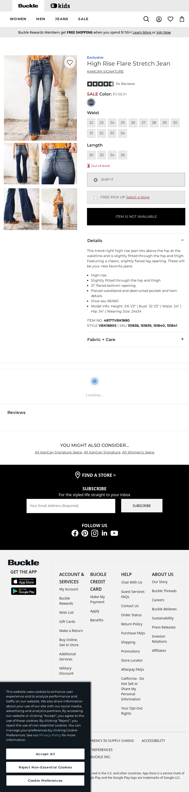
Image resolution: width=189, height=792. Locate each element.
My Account (68, 589)
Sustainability (163, 618)
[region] (45, 737)
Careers (158, 600)
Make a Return (71, 630)
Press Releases (163, 627)
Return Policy (131, 624)
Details (136, 240)
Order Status (131, 615)
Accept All (45, 754)
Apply (94, 611)
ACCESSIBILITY (153, 740)
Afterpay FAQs (132, 669)
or (145, 32)
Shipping (128, 642)
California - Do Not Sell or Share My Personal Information (132, 688)
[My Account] (159, 19)
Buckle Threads (164, 590)
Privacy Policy (50, 735)
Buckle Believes (164, 609)
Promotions (130, 651)
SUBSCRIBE (142, 505)
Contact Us (130, 605)
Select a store (137, 197)
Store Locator (132, 660)
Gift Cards (67, 621)
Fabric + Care (136, 339)
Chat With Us (131, 582)
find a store (99, 475)
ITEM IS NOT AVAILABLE (136, 216)
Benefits (96, 620)
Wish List (66, 612)
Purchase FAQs (133, 633)
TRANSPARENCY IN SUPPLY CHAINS (105, 740)
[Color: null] (91, 102)
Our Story (159, 581)
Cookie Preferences (94, 749)
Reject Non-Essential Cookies (45, 767)
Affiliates (159, 650)
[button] (18, 19)
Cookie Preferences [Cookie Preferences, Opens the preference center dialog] (45, 780)
